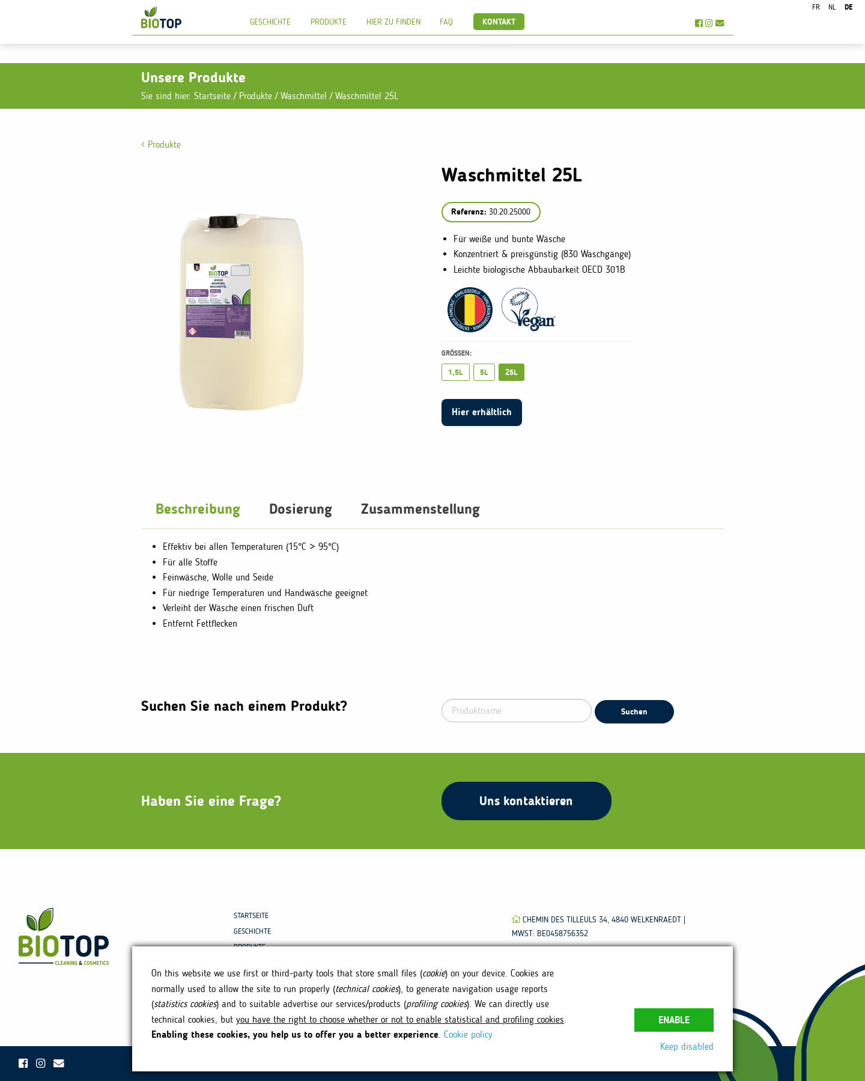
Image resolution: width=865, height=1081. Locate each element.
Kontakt (498, 21)
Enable (674, 1020)
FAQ (446, 21)
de (848, 7)
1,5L (455, 372)
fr (816, 7)
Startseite (212, 96)
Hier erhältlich (482, 412)
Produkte (329, 21)
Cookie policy (468, 1034)
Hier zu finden (393, 21)
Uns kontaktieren (526, 800)
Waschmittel (305, 96)
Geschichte (270, 21)
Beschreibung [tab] (198, 508)
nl (832, 7)
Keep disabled (687, 1046)
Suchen (634, 711)
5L (484, 372)
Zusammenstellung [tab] (420, 508)
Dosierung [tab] (300, 508)
